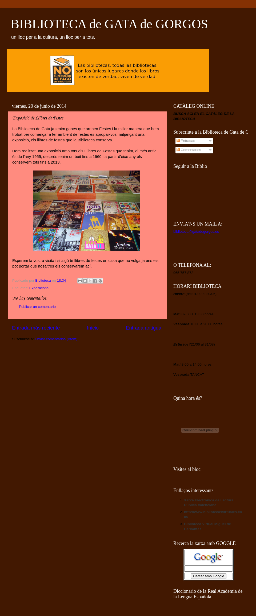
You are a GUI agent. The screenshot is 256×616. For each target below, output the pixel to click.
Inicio (93, 328)
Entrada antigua (143, 328)
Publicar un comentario (37, 307)
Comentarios (189, 150)
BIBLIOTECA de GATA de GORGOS (109, 24)
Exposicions (39, 288)
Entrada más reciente (36, 328)
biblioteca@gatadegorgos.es (196, 232)
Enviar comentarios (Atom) (56, 339)
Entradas (186, 141)
